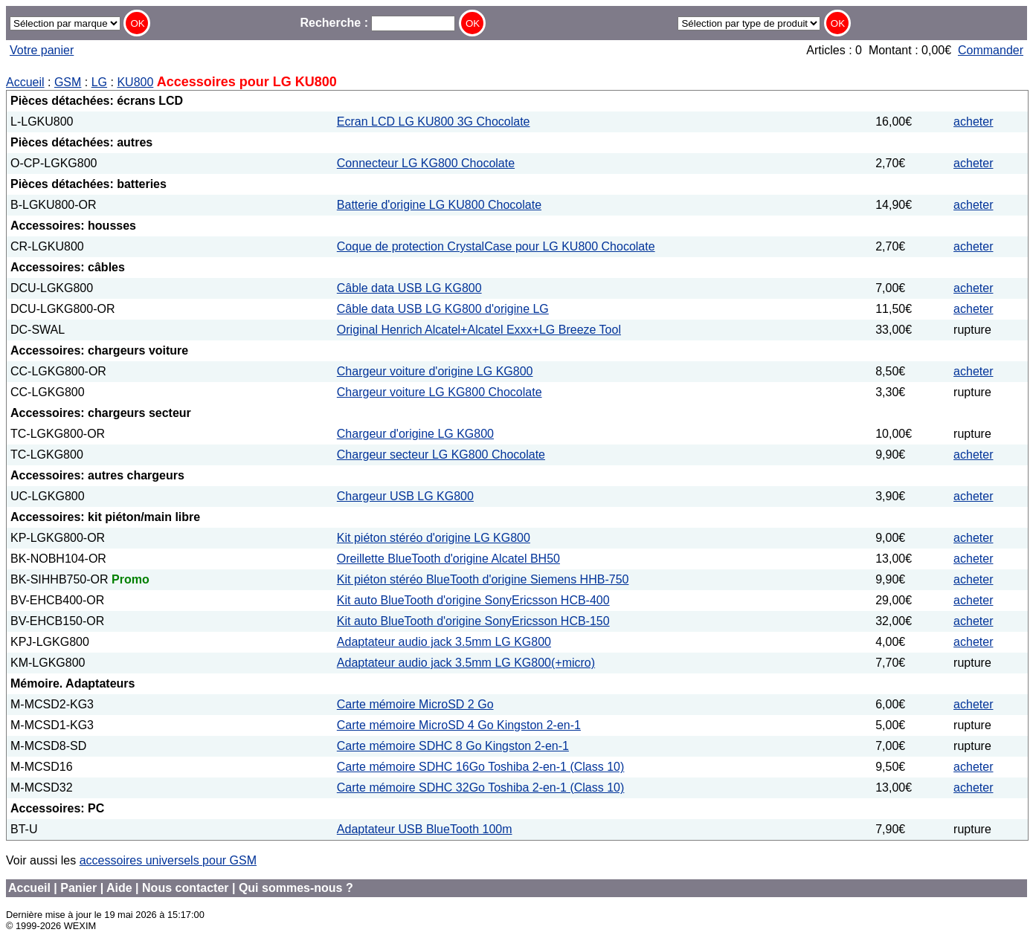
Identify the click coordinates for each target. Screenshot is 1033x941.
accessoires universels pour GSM (168, 860)
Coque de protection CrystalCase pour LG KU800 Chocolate (496, 246)
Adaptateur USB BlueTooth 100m (424, 829)
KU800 (135, 82)
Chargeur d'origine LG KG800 (415, 433)
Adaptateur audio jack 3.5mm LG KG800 (444, 642)
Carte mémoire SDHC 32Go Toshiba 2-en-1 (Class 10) (481, 787)
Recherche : (377, 22)
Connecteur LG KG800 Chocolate (426, 163)
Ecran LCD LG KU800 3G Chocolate (433, 121)
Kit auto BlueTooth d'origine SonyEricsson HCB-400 (473, 600)
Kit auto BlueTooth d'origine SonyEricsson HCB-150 (473, 621)
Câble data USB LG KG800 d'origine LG (443, 309)
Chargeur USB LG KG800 (405, 496)
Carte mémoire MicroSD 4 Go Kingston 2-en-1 (459, 725)
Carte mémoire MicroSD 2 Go (415, 704)
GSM (67, 82)
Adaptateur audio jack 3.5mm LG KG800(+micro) (466, 662)
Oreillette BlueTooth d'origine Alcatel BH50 (448, 558)
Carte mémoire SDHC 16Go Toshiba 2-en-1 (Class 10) (481, 766)
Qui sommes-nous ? (296, 888)
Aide (119, 888)
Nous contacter (185, 888)
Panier (78, 888)
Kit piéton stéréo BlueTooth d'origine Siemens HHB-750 (483, 579)
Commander (990, 50)
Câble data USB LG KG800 (409, 288)
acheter (973, 121)
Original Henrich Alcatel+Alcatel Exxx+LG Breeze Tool (479, 329)
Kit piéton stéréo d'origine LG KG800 (433, 537)
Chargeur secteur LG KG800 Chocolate (441, 454)
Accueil (25, 82)
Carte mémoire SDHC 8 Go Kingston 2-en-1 (453, 746)
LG (99, 82)
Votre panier (42, 50)
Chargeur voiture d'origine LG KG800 (435, 371)
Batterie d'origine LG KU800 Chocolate (439, 204)
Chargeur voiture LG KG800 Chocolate (439, 392)
